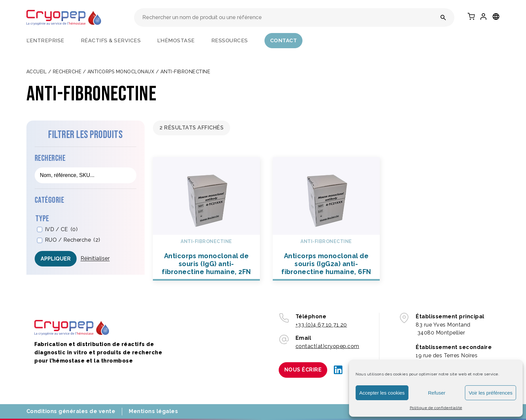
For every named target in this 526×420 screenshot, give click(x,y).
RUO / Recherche (72, 240)
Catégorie (49, 200)
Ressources (229, 40)
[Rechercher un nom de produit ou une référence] (443, 17)
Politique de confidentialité (436, 407)
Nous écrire (303, 370)
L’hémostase (176, 40)
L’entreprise (45, 40)
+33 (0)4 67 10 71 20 (321, 325)
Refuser (436, 393)
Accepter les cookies (382, 393)
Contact (283, 40)
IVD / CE (61, 230)
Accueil (36, 71)
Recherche (67, 71)
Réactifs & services (111, 40)
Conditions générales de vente (71, 411)
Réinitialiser (95, 258)
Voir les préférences (490, 393)
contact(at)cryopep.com (327, 346)
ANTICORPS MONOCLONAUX (121, 71)
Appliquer (56, 259)
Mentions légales (153, 411)
